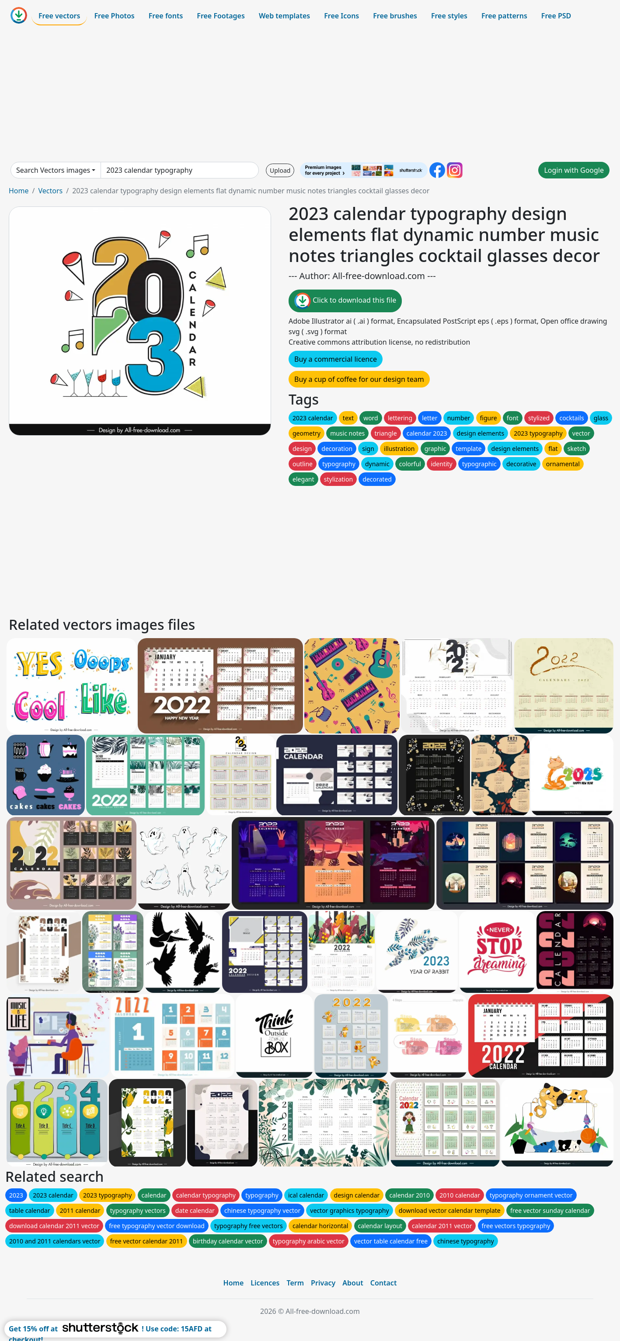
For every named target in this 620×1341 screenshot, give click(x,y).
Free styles (449, 16)
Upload (280, 170)
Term (295, 1283)
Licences (265, 1283)
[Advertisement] (310, 93)
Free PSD (556, 16)
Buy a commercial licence (335, 359)
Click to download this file (345, 301)
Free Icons (341, 16)
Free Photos (114, 16)
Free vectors (59, 16)
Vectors (50, 191)
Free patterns (504, 16)
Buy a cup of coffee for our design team (359, 379)
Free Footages (221, 16)
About (352, 1283)
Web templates (284, 16)
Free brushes (395, 16)
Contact (383, 1283)
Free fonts (166, 16)
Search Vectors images (53, 170)
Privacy (323, 1283)
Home (19, 191)
